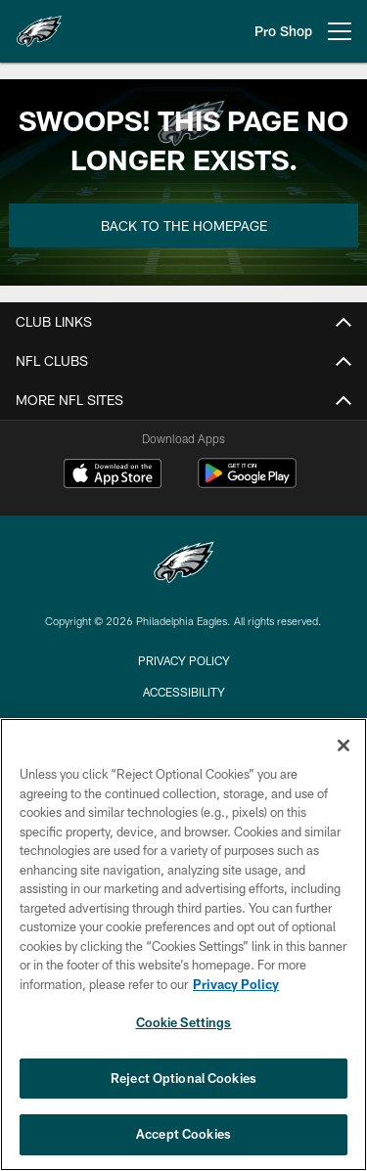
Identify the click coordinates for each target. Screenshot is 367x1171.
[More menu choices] (339, 31)
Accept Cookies (183, 1134)
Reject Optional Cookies (183, 1078)
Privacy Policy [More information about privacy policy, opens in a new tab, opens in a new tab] (236, 984)
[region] (183, 944)
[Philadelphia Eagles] (184, 565)
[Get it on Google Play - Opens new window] (247, 483)
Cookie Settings (184, 1022)
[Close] (343, 745)
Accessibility (184, 691)
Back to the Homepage (184, 225)
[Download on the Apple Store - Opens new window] (112, 475)
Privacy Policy (184, 660)
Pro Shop (283, 31)
